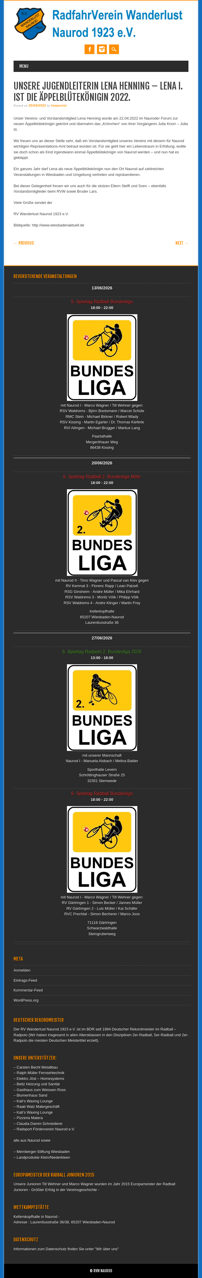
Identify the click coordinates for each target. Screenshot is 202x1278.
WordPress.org (26, 1000)
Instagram (102, 49)
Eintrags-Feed (25, 980)
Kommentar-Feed (28, 990)
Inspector (59, 105)
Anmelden (22, 970)
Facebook (89, 49)
